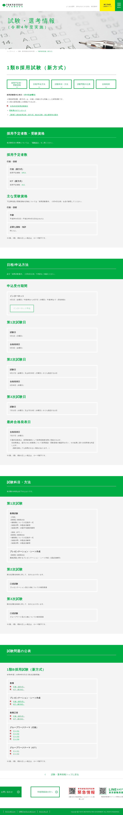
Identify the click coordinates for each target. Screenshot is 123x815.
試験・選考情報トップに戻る (61, 774)
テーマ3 (16, 736)
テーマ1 (16, 731)
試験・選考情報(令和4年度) (26, 51)
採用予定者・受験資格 (17, 84)
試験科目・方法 (61, 84)
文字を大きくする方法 (83, 6)
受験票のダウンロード (17, 110)
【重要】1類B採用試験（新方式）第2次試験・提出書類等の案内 (33, 115)
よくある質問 (70, 6)
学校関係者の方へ (45, 792)
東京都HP (94, 6)
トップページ (11, 51)
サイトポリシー (10, 811)
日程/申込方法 (39, 84)
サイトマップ (43, 811)
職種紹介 (35, 143)
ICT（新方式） (18, 689)
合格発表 (106, 84)
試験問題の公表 (84, 84)
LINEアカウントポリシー (27, 811)
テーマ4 (16, 739)
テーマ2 (16, 734)
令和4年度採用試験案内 (19, 106)
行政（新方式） (19, 687)
